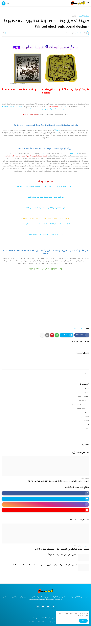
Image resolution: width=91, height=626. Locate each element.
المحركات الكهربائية (83, 408)
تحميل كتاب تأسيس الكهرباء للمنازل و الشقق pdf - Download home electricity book (44, 565)
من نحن (24, 622)
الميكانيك (86, 412)
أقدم (4, 374)
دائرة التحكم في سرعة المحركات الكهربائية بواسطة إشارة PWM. (45, 208)
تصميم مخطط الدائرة (71, 153)
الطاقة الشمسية (83, 396)
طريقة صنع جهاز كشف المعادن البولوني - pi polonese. (45, 234)
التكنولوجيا (86, 392)
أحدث (86, 374)
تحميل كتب (85, 420)
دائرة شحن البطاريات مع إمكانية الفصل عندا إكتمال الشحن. (45, 197)
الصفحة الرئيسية (84, 16)
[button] (88, 3)
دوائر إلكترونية (85, 424)
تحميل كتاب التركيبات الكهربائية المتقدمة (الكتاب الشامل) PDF (58, 482)
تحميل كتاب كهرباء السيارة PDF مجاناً (62, 555)
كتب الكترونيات (84, 432)
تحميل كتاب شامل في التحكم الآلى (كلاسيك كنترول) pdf (62, 549)
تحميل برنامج (85, 416)
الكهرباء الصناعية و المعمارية (80, 404)
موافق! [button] (83, 621)
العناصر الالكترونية (83, 401)
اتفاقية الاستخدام (41, 622)
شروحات (75, 329)
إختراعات (74, 16)
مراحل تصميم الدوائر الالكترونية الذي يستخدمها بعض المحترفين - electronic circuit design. (45, 186)
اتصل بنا (31, 622)
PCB (65, 107)
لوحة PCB (57, 130)
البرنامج (41, 153)
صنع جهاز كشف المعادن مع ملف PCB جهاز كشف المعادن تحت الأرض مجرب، (45, 224)
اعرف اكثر (80, 616)
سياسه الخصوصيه (55, 622)
